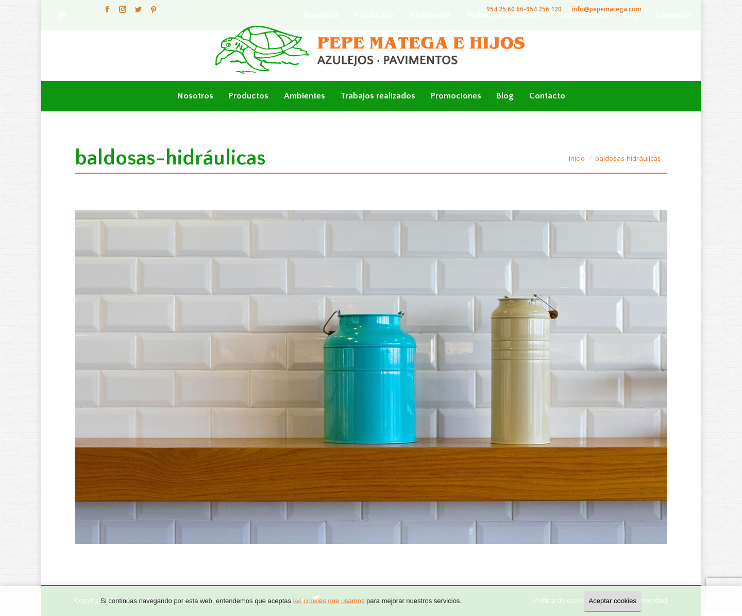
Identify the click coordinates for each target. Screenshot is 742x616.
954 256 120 (544, 9)
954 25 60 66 (505, 9)
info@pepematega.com (607, 9)
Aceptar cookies (613, 601)
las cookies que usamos (329, 601)
